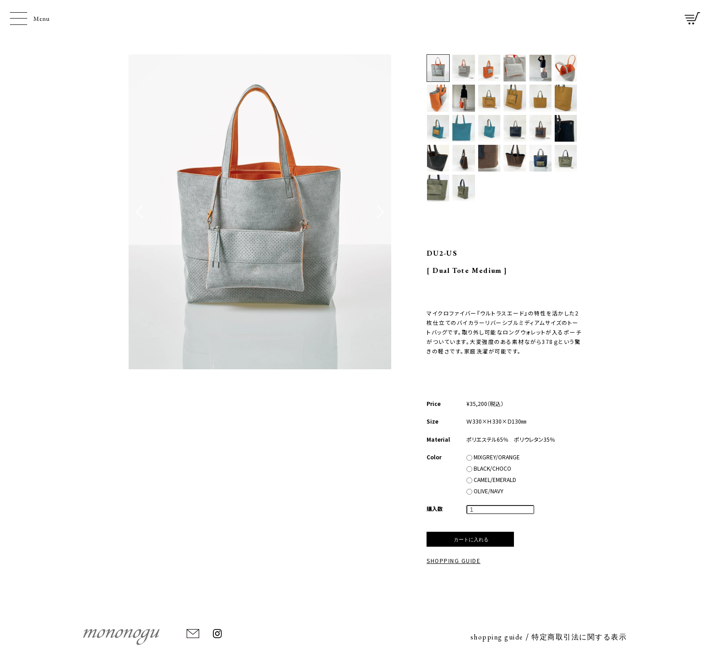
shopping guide (496, 637)
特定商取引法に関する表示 (579, 637)
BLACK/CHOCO (488, 468)
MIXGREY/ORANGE (493, 457)
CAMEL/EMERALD (491, 479)
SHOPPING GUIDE (453, 560)
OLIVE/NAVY (485, 491)
